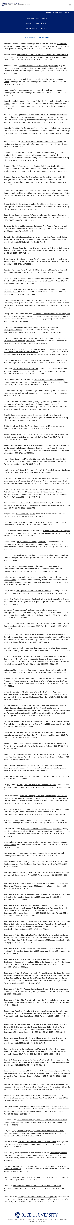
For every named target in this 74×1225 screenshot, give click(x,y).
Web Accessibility (33, 1221)
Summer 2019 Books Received (37, 23)
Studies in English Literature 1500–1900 (17, 5)
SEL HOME (48, 12)
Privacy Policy (63, 1219)
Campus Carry (41, 1221)
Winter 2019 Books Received (37, 18)
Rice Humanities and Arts (12, 3)
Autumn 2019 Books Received (37, 28)
